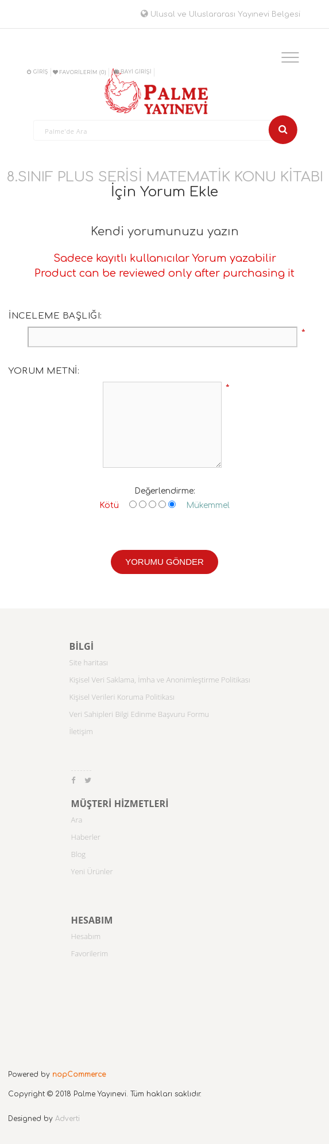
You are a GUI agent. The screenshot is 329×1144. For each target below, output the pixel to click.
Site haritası (89, 662)
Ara (77, 820)
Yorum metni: (44, 371)
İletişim (81, 731)
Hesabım (86, 936)
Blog (78, 854)
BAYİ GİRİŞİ (132, 71)
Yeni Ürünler (92, 871)
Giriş (37, 71)
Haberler (85, 837)
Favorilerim (90, 953)
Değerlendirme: (164, 491)
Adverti (67, 1119)
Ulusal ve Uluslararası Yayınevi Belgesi (220, 14)
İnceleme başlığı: (55, 316)
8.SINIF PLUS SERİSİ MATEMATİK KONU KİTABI (164, 177)
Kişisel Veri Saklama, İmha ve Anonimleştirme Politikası (159, 679)
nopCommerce (79, 1075)
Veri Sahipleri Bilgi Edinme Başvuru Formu (139, 714)
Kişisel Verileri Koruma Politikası (122, 697)
